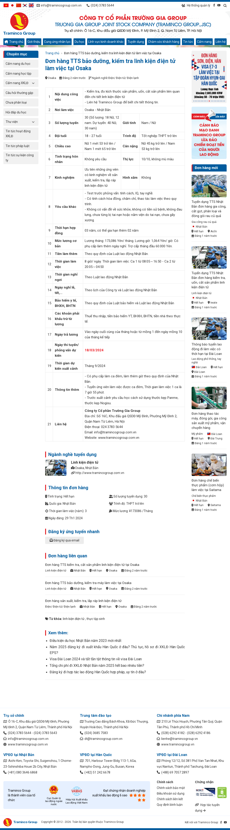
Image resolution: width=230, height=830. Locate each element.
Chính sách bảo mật (171, 788)
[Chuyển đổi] (33, 83)
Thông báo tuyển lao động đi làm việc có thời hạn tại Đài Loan (207, 349)
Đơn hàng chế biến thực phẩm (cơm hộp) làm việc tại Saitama (208, 485)
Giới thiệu (33, 41)
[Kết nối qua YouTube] (218, 5)
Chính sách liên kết (170, 799)
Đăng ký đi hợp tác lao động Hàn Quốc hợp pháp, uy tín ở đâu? (98, 672)
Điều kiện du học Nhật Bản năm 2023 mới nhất (85, 641)
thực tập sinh (95, 619)
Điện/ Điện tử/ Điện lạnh (123, 78)
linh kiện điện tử (73, 619)
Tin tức (188, 41)
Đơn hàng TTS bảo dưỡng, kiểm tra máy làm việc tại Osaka (88, 583)
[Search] (225, 5)
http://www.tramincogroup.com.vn (99, 473)
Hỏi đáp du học (16, 112)
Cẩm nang (204, 41)
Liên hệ (221, 41)
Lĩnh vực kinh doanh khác (106, 41)
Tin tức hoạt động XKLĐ (18, 133)
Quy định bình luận (170, 804)
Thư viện (12, 122)
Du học (79, 41)
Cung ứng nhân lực (57, 41)
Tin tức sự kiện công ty (20, 157)
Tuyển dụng (136, 41)
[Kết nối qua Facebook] (214, 5)
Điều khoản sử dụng (170, 793)
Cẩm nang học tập (18, 73)
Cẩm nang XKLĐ (17, 83)
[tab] (115, 542)
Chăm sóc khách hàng (163, 41)
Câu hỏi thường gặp (19, 93)
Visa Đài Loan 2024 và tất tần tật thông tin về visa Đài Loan (96, 659)
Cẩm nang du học (18, 63)
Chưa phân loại (16, 102)
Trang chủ (13, 41)
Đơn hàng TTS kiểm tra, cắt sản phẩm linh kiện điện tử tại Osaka (92, 565)
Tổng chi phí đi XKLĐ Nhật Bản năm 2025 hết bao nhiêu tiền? (97, 665)
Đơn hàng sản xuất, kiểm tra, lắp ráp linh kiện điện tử (83, 601)
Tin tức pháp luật (17, 146)
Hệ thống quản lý (195, 5)
